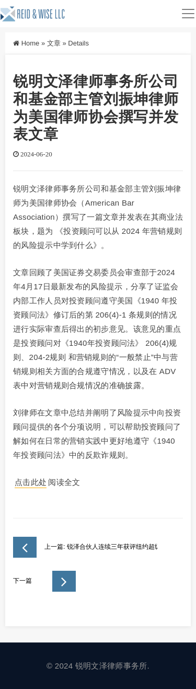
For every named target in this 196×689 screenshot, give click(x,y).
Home (30, 43)
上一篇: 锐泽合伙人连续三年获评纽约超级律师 (85, 547)
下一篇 (44, 581)
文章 (54, 43)
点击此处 (31, 482)
